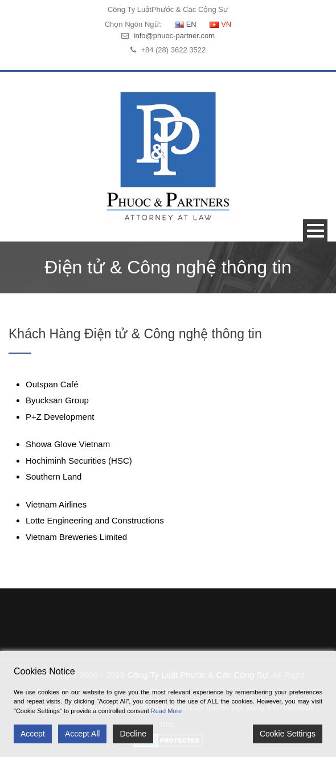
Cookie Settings (287, 733)
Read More (166, 710)
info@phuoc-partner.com (174, 35)
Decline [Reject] (133, 733)
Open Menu (315, 230)
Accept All (82, 733)
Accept (33, 733)
